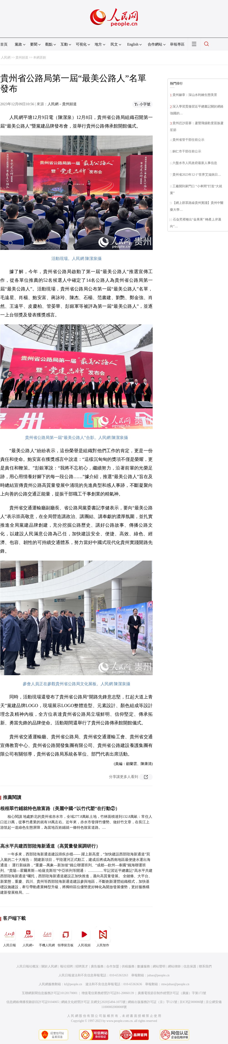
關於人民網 (49, 966)
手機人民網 (47, 936)
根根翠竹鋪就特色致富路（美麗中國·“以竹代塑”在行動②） (60, 808)
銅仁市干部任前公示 (186, 151)
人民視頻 (84, 936)
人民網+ (28, 936)
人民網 (5, 57)
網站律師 (174, 966)
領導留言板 (65, 936)
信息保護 (189, 966)
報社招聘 (66, 966)
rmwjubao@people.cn (175, 984)
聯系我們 (205, 966)
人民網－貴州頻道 (62, 104)
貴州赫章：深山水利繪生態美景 (194, 95)
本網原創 (39, 57)
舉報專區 (177, 44)
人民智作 (103, 936)
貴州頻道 (21, 57)
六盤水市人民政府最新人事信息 (194, 163)
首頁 (4, 44)
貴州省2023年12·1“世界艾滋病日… (196, 174)
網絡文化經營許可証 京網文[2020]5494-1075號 (93, 1002)
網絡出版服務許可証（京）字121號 (152, 1002)
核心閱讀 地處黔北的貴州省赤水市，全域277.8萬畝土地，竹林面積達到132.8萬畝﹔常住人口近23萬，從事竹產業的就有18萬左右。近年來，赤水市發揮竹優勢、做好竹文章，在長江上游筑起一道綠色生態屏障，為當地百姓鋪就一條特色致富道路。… (76, 822)
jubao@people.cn (158, 975)
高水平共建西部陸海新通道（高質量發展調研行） (50, 846)
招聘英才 (81, 966)
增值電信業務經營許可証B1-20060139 (107, 993)
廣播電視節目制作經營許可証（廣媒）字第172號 (172, 993)
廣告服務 (97, 966)
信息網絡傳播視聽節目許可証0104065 (32, 1002)
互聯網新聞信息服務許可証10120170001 (50, 993)
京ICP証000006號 (192, 1002)
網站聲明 (159, 966)
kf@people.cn (73, 984)
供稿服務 (128, 966)
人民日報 (10, 936)
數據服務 (143, 966)
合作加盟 (112, 966)
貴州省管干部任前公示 (188, 139)
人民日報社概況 (27, 966)
